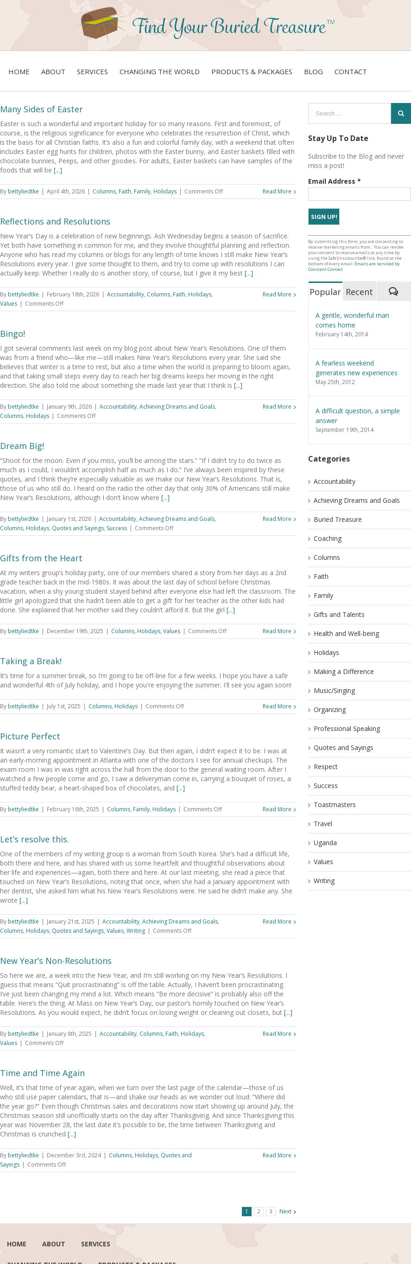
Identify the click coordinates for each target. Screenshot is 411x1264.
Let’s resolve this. (34, 839)
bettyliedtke (23, 191)
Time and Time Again (42, 1072)
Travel (323, 823)
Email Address (334, 181)
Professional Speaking (347, 728)
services (95, 1243)
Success (117, 528)
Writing (135, 931)
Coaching (327, 538)
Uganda (325, 842)
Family (142, 191)
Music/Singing (334, 690)
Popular (325, 291)
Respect (326, 766)
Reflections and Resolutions (55, 221)
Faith (125, 191)
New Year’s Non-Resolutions (56, 960)
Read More (277, 191)
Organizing (330, 709)
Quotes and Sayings (78, 528)
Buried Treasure (338, 519)
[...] (58, 170)
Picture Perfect (30, 736)
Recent (359, 291)
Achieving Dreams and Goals (177, 407)
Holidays (165, 191)
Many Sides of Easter (41, 109)
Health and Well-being (346, 633)
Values (8, 304)
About (53, 1243)
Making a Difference (344, 671)
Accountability (125, 294)
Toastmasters (335, 804)
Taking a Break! (31, 661)
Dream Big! (22, 445)
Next (285, 1211)
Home (16, 1243)
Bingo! (12, 333)
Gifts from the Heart (41, 558)
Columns (104, 191)
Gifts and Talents (339, 614)
